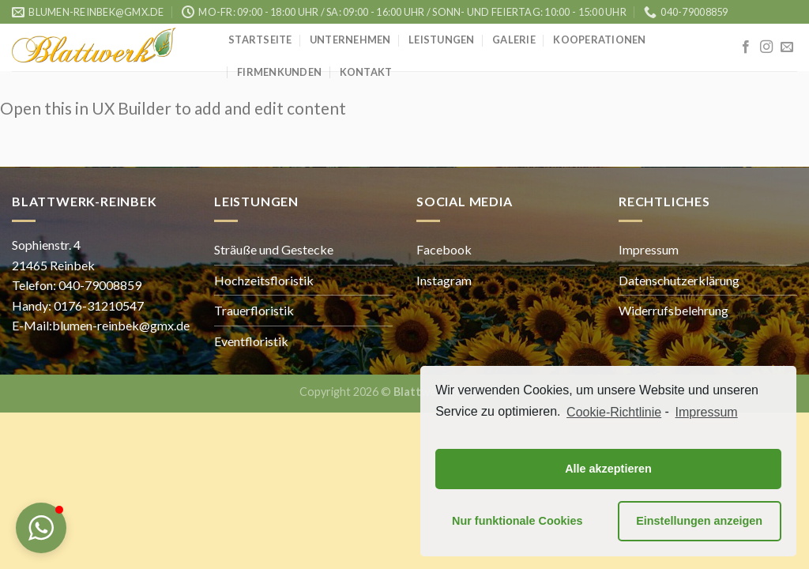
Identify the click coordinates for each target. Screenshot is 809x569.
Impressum (649, 249)
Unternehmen (350, 39)
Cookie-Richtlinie (613, 412)
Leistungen (441, 39)
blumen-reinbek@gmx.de (121, 325)
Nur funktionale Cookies (517, 520)
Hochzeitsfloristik (264, 280)
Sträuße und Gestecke (273, 249)
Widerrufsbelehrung (673, 310)
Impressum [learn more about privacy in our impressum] (706, 412)
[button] (41, 528)
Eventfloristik (251, 341)
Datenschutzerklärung (679, 280)
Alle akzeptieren (608, 468)
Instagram (444, 280)
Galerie (514, 39)
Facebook (444, 249)
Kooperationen (599, 39)
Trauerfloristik (254, 310)
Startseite (260, 39)
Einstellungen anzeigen (699, 520)
